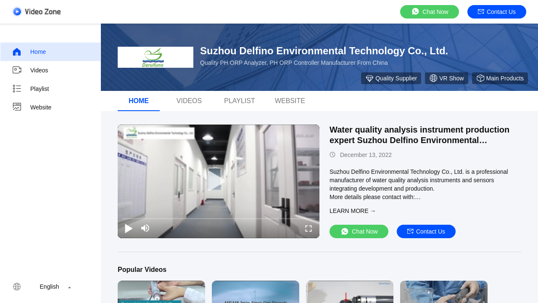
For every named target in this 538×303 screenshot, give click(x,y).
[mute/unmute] (145, 228)
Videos (30, 70)
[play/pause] (128, 228)
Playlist (30, 89)
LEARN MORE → (353, 210)
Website (31, 107)
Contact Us (497, 11)
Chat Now (429, 11)
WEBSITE (290, 100)
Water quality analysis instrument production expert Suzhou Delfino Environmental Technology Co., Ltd (419, 140)
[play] (218, 181)
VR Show (446, 78)
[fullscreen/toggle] (308, 228)
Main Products (500, 78)
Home (29, 52)
